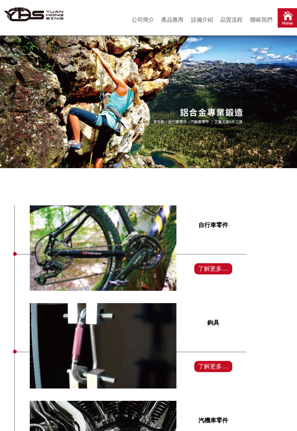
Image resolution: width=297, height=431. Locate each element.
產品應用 (172, 19)
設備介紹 (202, 19)
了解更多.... (213, 268)
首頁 (287, 19)
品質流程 (231, 19)
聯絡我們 (261, 19)
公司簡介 (143, 19)
